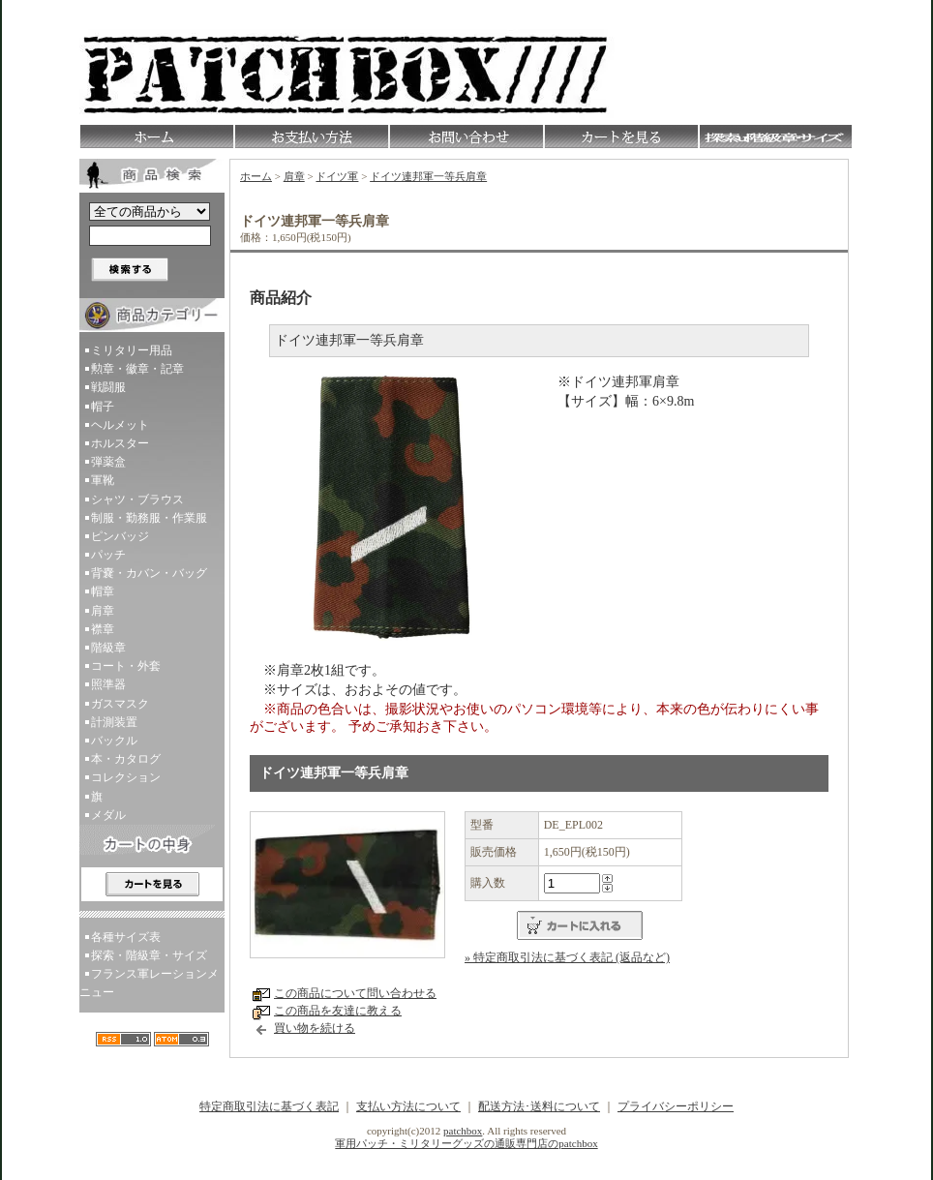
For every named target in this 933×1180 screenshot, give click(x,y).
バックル (114, 740)
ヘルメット (120, 425)
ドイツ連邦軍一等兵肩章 (428, 176)
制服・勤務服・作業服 (149, 518)
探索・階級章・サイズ (149, 955)
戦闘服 (108, 387)
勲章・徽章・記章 (137, 369)
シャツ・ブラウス (137, 499)
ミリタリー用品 (131, 350)
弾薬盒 (108, 462)
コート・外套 (126, 666)
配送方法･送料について (539, 1106)
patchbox (462, 1130)
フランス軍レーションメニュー (149, 983)
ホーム (256, 176)
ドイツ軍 (337, 176)
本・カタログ (126, 759)
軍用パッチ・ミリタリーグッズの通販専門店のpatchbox (466, 1143)
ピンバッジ (120, 536)
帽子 (102, 406)
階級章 (108, 647)
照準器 (108, 684)
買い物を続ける (314, 1028)
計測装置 (114, 722)
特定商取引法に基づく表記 (269, 1106)
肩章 (102, 611)
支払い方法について (408, 1106)
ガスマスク (120, 704)
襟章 (102, 629)
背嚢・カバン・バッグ (149, 573)
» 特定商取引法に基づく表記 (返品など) (567, 957)
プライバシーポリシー (675, 1106)
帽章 (102, 591)
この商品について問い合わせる (355, 993)
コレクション (126, 777)
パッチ (108, 554)
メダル (108, 815)
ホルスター (120, 443)
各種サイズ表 (126, 937)
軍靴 (102, 480)
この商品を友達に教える (338, 1010)
